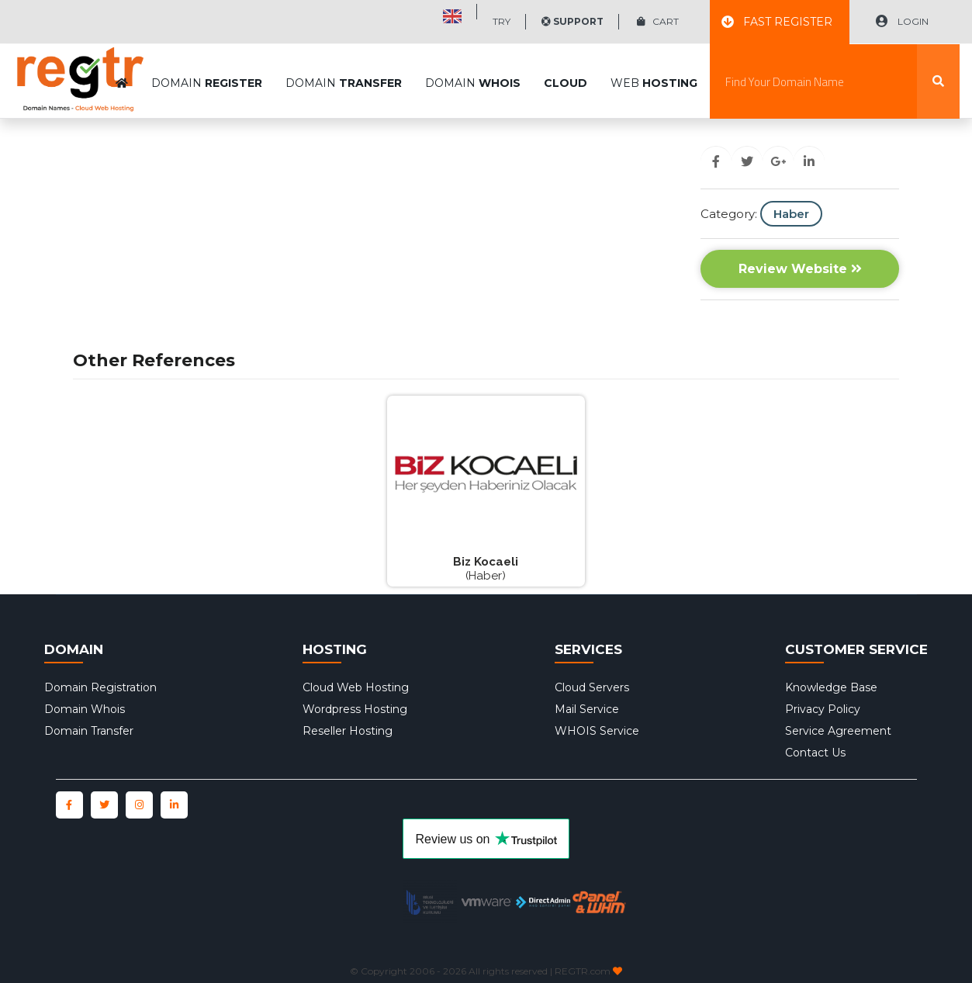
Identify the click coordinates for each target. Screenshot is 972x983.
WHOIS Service (597, 731)
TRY (501, 21)
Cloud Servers (592, 687)
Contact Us (815, 753)
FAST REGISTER (776, 22)
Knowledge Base (831, 687)
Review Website (800, 268)
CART (658, 21)
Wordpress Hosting (355, 709)
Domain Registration (100, 687)
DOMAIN (206, 44)
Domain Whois (84, 709)
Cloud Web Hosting (356, 687)
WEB (654, 44)
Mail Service (587, 709)
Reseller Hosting (348, 731)
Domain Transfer (88, 731)
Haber (791, 213)
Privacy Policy (822, 709)
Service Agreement (838, 731)
